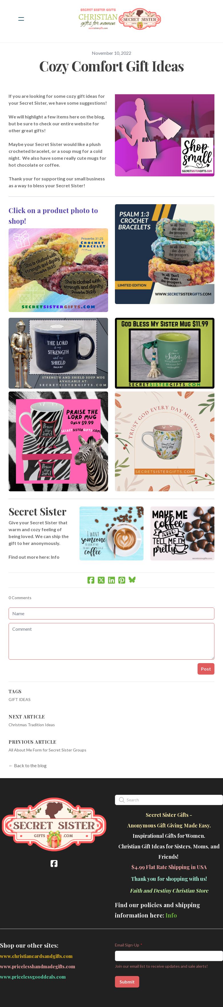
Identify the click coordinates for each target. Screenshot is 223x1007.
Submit (127, 981)
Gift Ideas (20, 699)
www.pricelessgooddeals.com (33, 977)
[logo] (119, 19)
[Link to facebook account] (54, 863)
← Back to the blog (28, 765)
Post (206, 668)
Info (55, 557)
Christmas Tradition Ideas (32, 724)
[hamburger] (21, 19)
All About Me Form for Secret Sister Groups (47, 749)
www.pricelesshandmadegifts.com (37, 966)
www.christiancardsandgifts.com (36, 956)
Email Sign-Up (127, 944)
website (82, 123)
